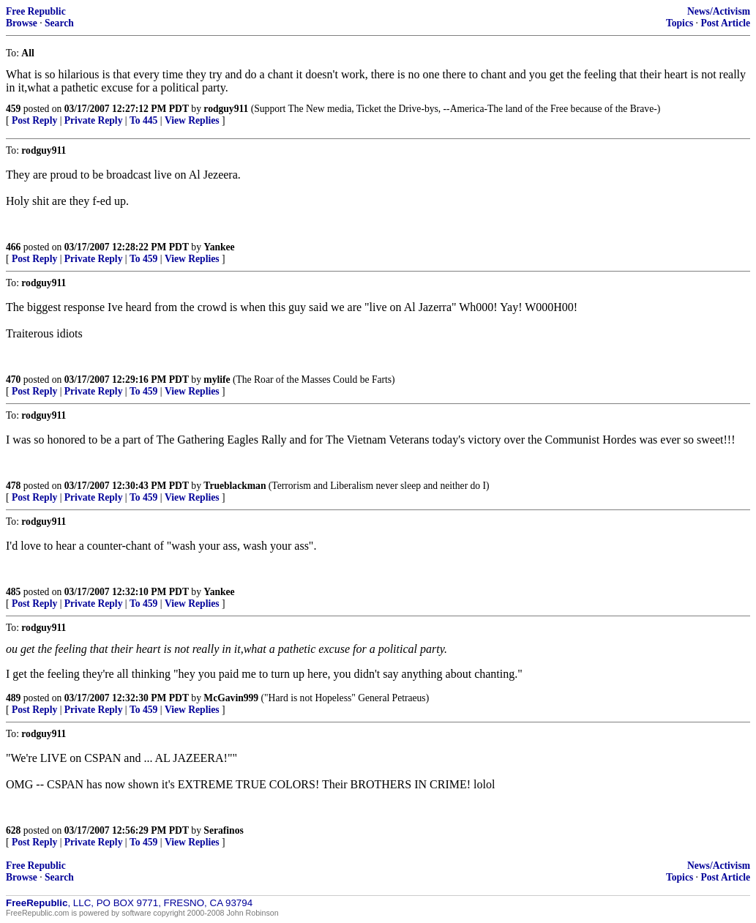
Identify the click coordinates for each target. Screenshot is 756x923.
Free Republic (36, 11)
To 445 (143, 120)
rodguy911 (225, 108)
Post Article (725, 23)
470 (13, 379)
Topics (679, 23)
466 (13, 247)
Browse (21, 23)
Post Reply (34, 120)
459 (13, 108)
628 (13, 830)
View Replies (192, 120)
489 (13, 697)
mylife (216, 379)
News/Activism (718, 11)
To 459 (143, 258)
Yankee (218, 247)
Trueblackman (234, 485)
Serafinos (223, 830)
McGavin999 (230, 697)
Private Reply (93, 120)
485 (13, 591)
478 (13, 485)
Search (59, 23)
